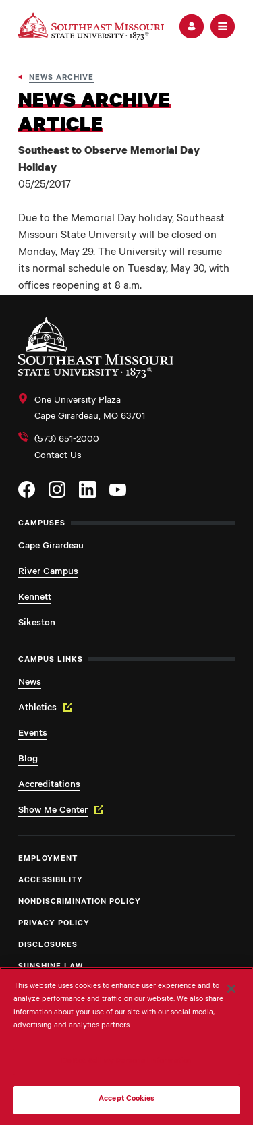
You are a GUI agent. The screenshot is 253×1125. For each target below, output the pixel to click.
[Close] (231, 989)
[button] (191, 26)
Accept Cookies (126, 1099)
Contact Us (58, 456)
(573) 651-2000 (66, 440)
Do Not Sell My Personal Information (126, 1062)
